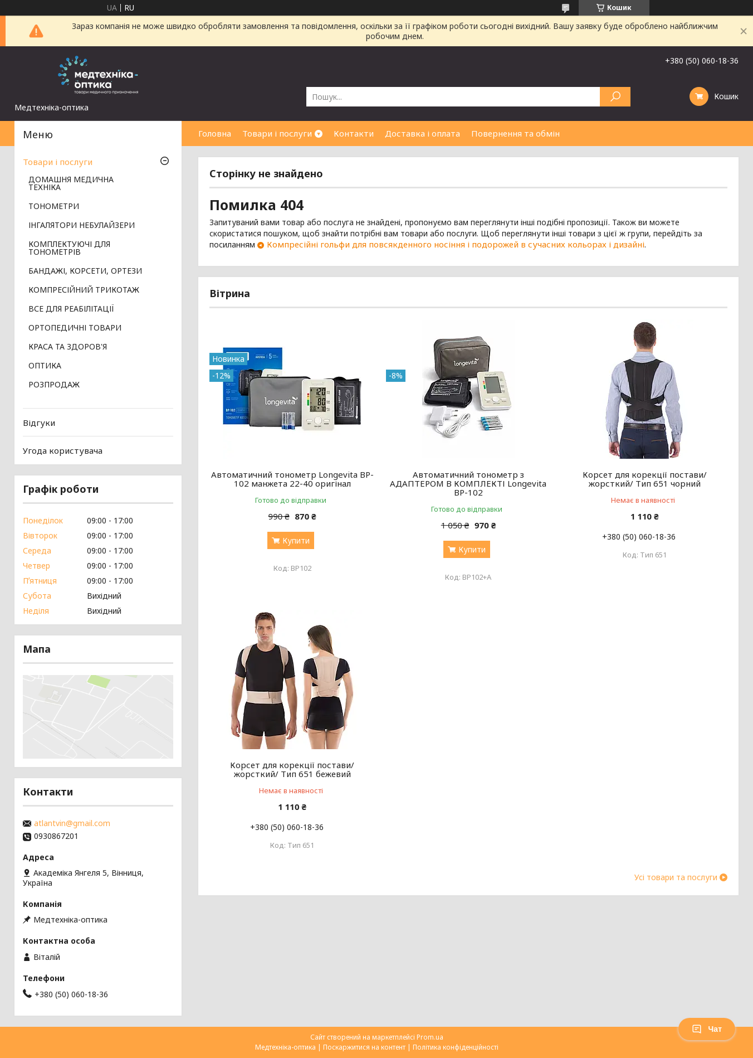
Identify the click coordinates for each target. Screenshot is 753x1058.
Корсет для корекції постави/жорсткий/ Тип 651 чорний (645, 479)
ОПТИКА (44, 366)
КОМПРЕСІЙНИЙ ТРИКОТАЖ (83, 290)
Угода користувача (62, 450)
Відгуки (39, 422)
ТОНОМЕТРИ (53, 206)
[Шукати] (615, 96)
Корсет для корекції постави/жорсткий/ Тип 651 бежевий (292, 769)
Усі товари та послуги (675, 877)
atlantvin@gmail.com (72, 823)
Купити (296, 540)
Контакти (354, 133)
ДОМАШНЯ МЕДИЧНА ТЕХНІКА (71, 184)
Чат (707, 1029)
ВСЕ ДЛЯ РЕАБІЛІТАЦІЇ (71, 309)
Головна (214, 133)
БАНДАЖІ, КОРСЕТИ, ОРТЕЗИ (85, 271)
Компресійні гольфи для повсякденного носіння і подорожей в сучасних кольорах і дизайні (455, 244)
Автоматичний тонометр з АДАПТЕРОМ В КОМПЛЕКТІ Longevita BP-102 (468, 483)
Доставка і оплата (422, 133)
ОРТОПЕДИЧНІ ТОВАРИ (74, 328)
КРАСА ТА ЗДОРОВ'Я (67, 347)
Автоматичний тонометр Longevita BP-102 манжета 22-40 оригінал (292, 479)
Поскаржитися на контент (364, 1047)
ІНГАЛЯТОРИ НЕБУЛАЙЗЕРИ (81, 225)
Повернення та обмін (515, 133)
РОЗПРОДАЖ (54, 385)
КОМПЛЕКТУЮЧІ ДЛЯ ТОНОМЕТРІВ (69, 248)
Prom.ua (430, 1037)
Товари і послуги (277, 133)
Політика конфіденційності (455, 1047)
